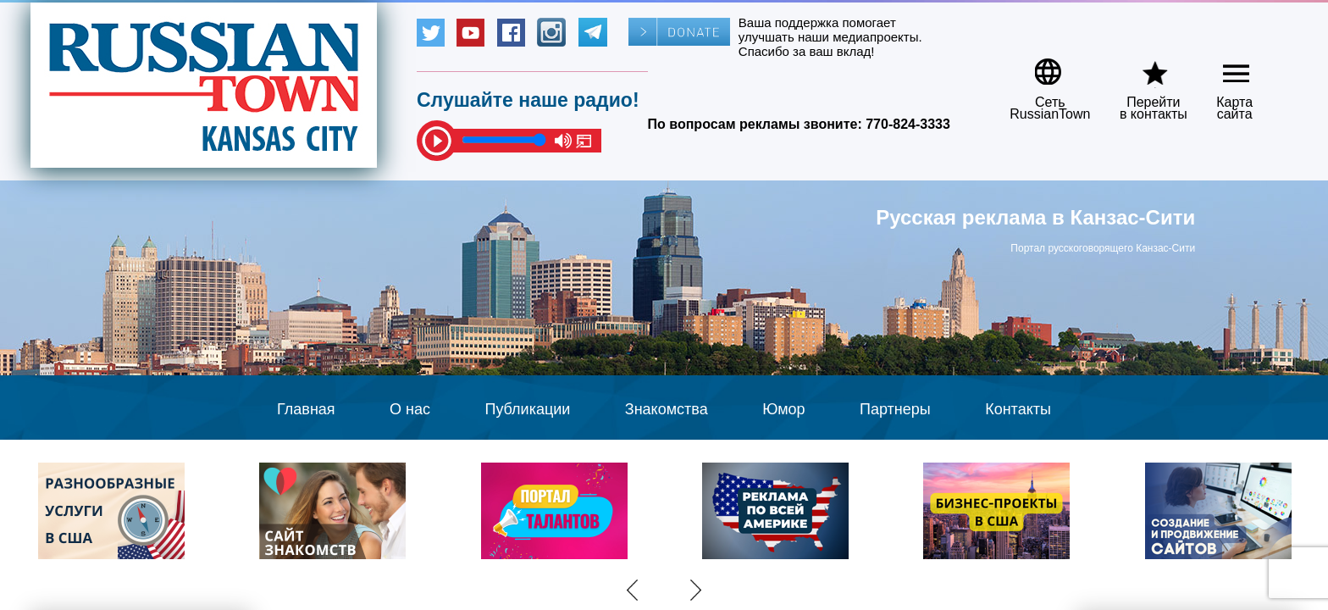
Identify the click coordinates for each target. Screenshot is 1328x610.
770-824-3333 (908, 124)
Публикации (527, 409)
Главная (306, 409)
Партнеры (895, 409)
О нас (410, 409)
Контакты (1018, 409)
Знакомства (666, 409)
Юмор (783, 409)
